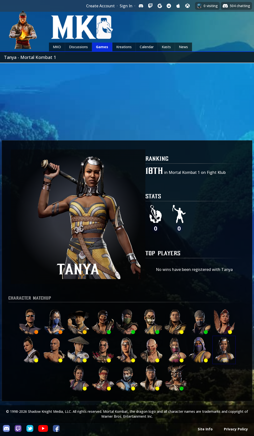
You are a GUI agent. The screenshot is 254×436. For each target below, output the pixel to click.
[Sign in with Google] (159, 6)
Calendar (147, 47)
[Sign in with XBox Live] (187, 6)
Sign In (126, 6)
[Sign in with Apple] (178, 6)
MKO (57, 47)
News (183, 47)
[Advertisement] (127, 100)
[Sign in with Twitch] (150, 6)
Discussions (78, 47)
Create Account (100, 6)
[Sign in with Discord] (141, 6)
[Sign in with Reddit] (169, 6)
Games (102, 47)
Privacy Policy (236, 429)
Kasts (166, 47)
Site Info (205, 429)
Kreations (124, 47)
